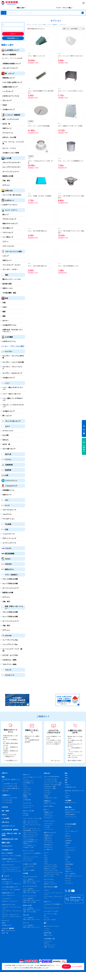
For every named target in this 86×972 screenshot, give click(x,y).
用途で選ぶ (68, 807)
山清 (5, 475)
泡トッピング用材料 (28, 870)
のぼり (4, 307)
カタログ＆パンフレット (8, 826)
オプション (6, 185)
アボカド (25, 798)
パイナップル (27, 788)
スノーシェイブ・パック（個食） (12, 650)
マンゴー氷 (47, 792)
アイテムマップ (7, 846)
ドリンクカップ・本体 (50, 914)
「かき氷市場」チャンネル (9, 783)
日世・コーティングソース (30, 834)
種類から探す (21, 8)
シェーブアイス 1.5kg (9, 644)
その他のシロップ (8, 109)
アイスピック (48, 941)
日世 (5, 529)
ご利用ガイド (6, 795)
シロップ (5, 256)
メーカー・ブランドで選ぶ (64, 8)
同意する (66, 966)
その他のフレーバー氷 (50, 798)
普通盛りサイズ (48, 812)
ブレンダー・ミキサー (10, 269)
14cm (46, 861)
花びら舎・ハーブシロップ (9, 901)
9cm (45, 855)
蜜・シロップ (8, 73)
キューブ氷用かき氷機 (10, 583)
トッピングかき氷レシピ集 (9, 786)
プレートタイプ (48, 842)
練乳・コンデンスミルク (10, 119)
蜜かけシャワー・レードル (11, 279)
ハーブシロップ (7, 91)
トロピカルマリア (9, 485)
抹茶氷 (46, 796)
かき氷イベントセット (10, 205)
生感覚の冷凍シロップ (10, 87)
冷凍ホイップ (27, 843)
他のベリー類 (27, 794)
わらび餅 (5, 435)
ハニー (6, 383)
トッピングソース (8, 534)
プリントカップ (48, 829)
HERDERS (7, 564)
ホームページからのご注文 (9, 797)
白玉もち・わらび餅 (9, 137)
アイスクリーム (7, 133)
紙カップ (5, 214)
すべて (29, 24)
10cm (46, 857)
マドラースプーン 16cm (51, 870)
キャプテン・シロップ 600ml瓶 (13, 362)
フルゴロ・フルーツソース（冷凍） (31, 825)
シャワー (46, 929)
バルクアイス (7, 514)
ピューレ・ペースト (9, 148)
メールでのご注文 (7, 802)
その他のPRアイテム (9, 325)
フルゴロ (6, 548)
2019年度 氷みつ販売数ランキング (11, 780)
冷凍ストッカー (7, 288)
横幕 (3, 311)
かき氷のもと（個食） (10, 660)
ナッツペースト (27, 861)
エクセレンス (8, 675)
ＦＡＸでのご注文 (7, 800)
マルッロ (6, 669)
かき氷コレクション (9, 341)
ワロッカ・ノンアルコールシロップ (13, 406)
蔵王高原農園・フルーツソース (32, 830)
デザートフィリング (9, 538)
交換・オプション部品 (29, 883)
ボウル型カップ (7, 228)
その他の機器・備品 (9, 293)
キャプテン (7, 351)
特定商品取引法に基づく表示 (10, 839)
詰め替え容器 (7, 284)
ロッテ (6, 505)
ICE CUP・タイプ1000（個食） (53, 785)
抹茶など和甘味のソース (30, 842)
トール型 (46, 827)
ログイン (16, 34)
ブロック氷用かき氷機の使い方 (10, 788)
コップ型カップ (7, 237)
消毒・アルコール (49, 947)
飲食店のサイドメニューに (72, 812)
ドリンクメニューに (70, 817)
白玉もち (5, 440)
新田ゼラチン (8, 569)
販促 (5, 298)
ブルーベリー (27, 790)
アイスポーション (8, 519)
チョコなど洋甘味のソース (30, 840)
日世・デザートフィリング (30, 823)
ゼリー (25, 868)
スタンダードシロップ (10, 68)
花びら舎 (6, 454)
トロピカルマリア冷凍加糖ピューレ (53, 905)
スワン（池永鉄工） (10, 574)
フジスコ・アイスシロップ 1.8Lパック (11, 872)
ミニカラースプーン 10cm (51, 874)
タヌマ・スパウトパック (30, 832)
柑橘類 (25, 796)
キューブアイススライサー (11, 167)
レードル (46, 930)
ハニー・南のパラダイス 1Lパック (12, 388)
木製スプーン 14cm (49, 868)
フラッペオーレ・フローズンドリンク (11, 911)
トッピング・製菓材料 (11, 114)
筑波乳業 (6, 470)
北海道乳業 (7, 464)
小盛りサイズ (48, 814)
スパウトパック (7, 431)
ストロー (46, 917)
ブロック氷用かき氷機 (10, 579)
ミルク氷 (46, 790)
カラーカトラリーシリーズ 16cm (53, 872)
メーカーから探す (70, 824)
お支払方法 (5, 807)
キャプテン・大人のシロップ (12, 373)
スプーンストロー (8, 246)
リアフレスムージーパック (51, 908)
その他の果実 (27, 800)
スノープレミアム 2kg (10, 640)
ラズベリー (26, 792)
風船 (3, 316)
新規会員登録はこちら (15, 38)
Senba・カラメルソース (30, 836)
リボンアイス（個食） (10, 664)
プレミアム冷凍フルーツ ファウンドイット (32, 778)
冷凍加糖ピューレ (8, 490)
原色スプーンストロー (50, 884)
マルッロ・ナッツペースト (30, 857)
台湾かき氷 (7, 190)
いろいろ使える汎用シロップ (12, 82)
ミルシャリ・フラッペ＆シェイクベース (11, 908)
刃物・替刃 (6, 181)
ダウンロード (50, 744)
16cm (46, 863)
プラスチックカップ (9, 219)
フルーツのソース (28, 838)
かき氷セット (8, 200)
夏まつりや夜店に (70, 810)
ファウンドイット (9, 480)
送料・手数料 (5, 811)
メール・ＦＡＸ (76, 755)
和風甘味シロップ (8, 78)
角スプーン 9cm (48, 876)
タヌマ (6, 426)
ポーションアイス (28, 805)
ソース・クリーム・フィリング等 (13, 143)
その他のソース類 (28, 847)
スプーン (5, 241)
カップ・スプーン (9, 210)
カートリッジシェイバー (10, 171)
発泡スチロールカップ (10, 223)
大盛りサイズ (48, 839)
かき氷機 (6, 158)
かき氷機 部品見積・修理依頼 (10, 829)
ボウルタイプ (48, 818)
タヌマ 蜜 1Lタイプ (8, 449)
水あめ (4, 105)
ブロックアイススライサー (11, 162)
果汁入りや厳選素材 (9, 54)
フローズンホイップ (9, 510)
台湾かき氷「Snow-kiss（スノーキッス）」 (12, 330)
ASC (5, 500)
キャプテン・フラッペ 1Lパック (12, 368)
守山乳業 (6, 524)
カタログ (49, 736)
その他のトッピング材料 (10, 153)
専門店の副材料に (70, 814)
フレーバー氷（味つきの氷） (12, 195)
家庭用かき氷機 (7, 176)
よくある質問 (5, 818)
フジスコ (6, 459)
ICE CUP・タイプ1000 (10, 655)
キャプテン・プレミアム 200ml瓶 (12, 58)
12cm (46, 859)
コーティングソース (9, 543)
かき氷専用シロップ (10, 50)
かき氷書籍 (7, 336)
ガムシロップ (7, 100)
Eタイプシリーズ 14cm (50, 867)
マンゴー (25, 786)
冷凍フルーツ (7, 128)
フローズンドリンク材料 (12, 251)
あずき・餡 (6, 124)
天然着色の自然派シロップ (11, 63)
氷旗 (3, 302)
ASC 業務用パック (28, 783)
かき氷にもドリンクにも (10, 96)
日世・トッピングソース (30, 821)
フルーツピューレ (28, 859)
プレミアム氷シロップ (11, 421)
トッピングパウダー (28, 866)
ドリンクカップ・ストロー (11, 265)
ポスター (5, 321)
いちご (25, 785)
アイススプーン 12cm (50, 865)
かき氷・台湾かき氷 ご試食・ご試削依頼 (11, 834)
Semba (6, 558)
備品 (5, 274)
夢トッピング (7, 416)
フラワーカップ (7, 232)
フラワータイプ (48, 816)
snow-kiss (6, 635)
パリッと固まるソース (29, 845)
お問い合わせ (5, 822)
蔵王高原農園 (8, 553)
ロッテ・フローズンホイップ (31, 828)
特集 (3, 776)
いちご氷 (46, 794)
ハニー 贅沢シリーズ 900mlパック (12, 399)
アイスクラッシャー (49, 945)
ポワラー (46, 943)
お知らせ (4, 772)
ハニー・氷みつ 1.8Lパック (11, 394)
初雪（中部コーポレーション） (12, 607)
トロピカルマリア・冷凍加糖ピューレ (32, 854)
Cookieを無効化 (77, 966)
